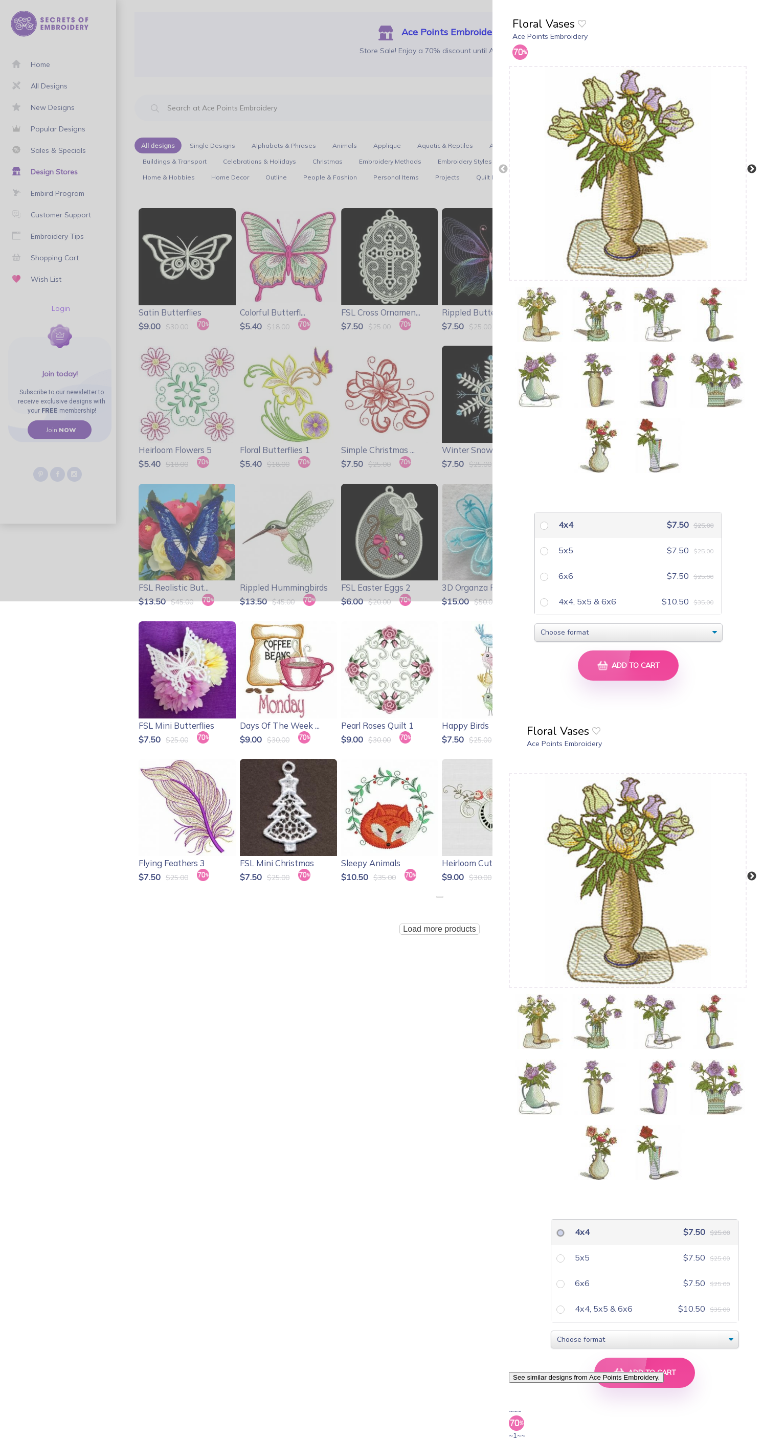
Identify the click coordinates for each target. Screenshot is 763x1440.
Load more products (439, 929)
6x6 (564, 575)
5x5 (564, 550)
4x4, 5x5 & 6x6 (586, 601)
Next (752, 169)
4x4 (564, 524)
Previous (503, 169)
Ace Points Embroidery (550, 36)
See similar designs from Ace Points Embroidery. (586, 1377)
